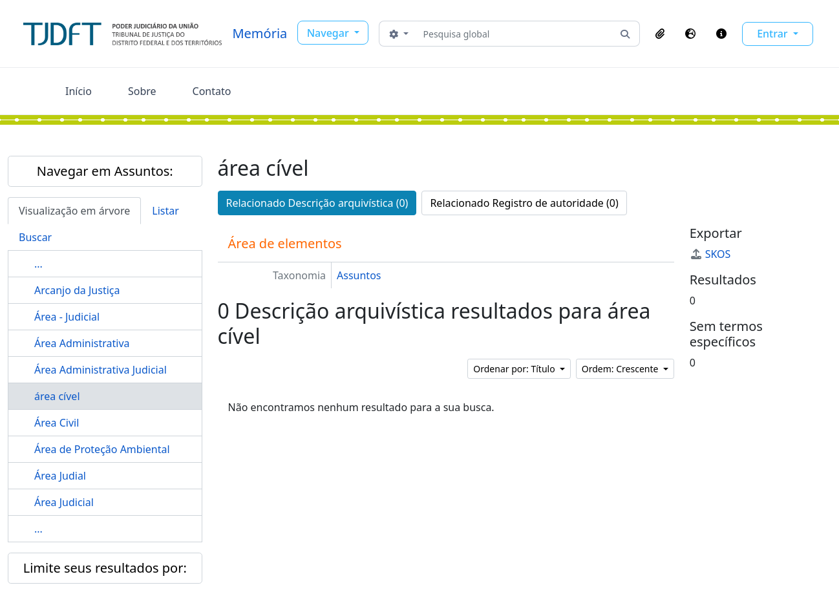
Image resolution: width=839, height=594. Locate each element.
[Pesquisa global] (514, 34)
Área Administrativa (82, 343)
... (38, 264)
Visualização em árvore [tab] (74, 211)
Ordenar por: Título (515, 369)
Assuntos (359, 275)
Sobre (142, 91)
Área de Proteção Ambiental (102, 449)
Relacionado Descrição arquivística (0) (317, 203)
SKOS (710, 254)
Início (78, 91)
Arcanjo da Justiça (77, 290)
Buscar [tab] (35, 237)
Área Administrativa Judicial (100, 370)
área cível (57, 396)
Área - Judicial (67, 317)
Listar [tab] (165, 211)
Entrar (774, 34)
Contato (212, 91)
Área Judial (60, 476)
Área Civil (56, 423)
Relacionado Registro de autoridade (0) (524, 203)
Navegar (329, 33)
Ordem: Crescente (621, 369)
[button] (660, 33)
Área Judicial (64, 502)
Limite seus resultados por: (105, 568)
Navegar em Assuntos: (105, 171)
